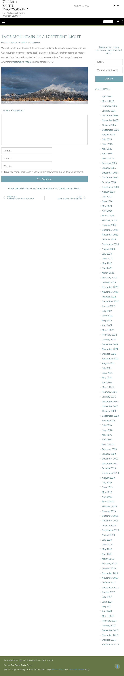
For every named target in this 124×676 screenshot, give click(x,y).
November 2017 (110, 578)
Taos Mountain (50, 188)
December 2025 (110, 115)
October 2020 (109, 411)
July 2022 (107, 311)
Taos (39, 188)
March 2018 (108, 559)
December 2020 (110, 401)
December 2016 (110, 630)
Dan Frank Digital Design (22, 665)
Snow (32, 188)
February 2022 (109, 335)
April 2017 (107, 611)
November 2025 (110, 120)
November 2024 (110, 177)
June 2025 (107, 144)
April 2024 (107, 211)
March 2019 (108, 501)
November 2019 (110, 463)
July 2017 (107, 597)
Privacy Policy (58, 669)
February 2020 (109, 449)
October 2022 (109, 296)
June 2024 (107, 201)
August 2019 (108, 478)
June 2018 (107, 544)
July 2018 (107, 540)
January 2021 (109, 397)
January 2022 (109, 339)
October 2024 (109, 182)
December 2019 (110, 458)
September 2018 (110, 530)
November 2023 (110, 234)
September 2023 (110, 244)
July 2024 (107, 196)
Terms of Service (76, 669)
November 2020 (110, 406)
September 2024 (110, 187)
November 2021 (110, 349)
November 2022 (110, 292)
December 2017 (110, 573)
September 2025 (110, 130)
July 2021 (107, 368)
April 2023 (107, 268)
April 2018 (107, 554)
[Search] (118, 21)
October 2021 (109, 354)
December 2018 (110, 516)
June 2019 (107, 487)
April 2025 (107, 153)
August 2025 (108, 134)
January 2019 (109, 511)
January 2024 (109, 225)
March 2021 (108, 387)
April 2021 (107, 382)
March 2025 (108, 158)
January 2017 (109, 625)
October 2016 (109, 640)
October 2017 (109, 582)
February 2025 (109, 163)
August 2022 (108, 306)
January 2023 (109, 282)
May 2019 (107, 492)
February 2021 (109, 392)
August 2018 (108, 535)
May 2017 (107, 606)
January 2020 (109, 454)
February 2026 (109, 106)
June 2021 (107, 373)
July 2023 (107, 254)
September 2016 (110, 644)
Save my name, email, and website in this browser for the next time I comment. (44, 172)
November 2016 (110, 635)
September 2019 (110, 473)
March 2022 (108, 330)
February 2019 (109, 506)
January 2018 (109, 568)
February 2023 (109, 277)
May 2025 (107, 149)
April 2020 (107, 439)
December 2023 (110, 230)
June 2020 (107, 430)
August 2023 (108, 249)
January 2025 (109, 168)
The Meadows (66, 188)
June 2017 (107, 602)
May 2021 (107, 377)
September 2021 (110, 358)
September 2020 (110, 416)
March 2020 (108, 444)
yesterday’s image (21, 62)
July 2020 (107, 425)
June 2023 (107, 258)
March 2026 (108, 101)
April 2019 (107, 497)
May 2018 (107, 549)
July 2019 (107, 482)
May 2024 (107, 206)
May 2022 (107, 320)
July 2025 (107, 139)
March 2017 (108, 616)
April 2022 (107, 325)
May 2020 (107, 435)
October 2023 (109, 239)
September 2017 (110, 587)
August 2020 (108, 420)
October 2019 (109, 468)
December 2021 (110, 344)
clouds (11, 188)
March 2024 (108, 215)
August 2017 (108, 592)
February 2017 (109, 620)
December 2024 (110, 173)
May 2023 (107, 263)
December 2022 (110, 287)
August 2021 (108, 363)
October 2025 (109, 125)
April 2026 (107, 96)
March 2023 (108, 273)
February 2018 (109, 563)
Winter (77, 188)
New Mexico (22, 188)
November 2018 (110, 520)
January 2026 (109, 111)
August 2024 (108, 192)
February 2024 (109, 220)
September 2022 (110, 301)
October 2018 (109, 525)
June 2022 (107, 315)
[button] (3, 22)
